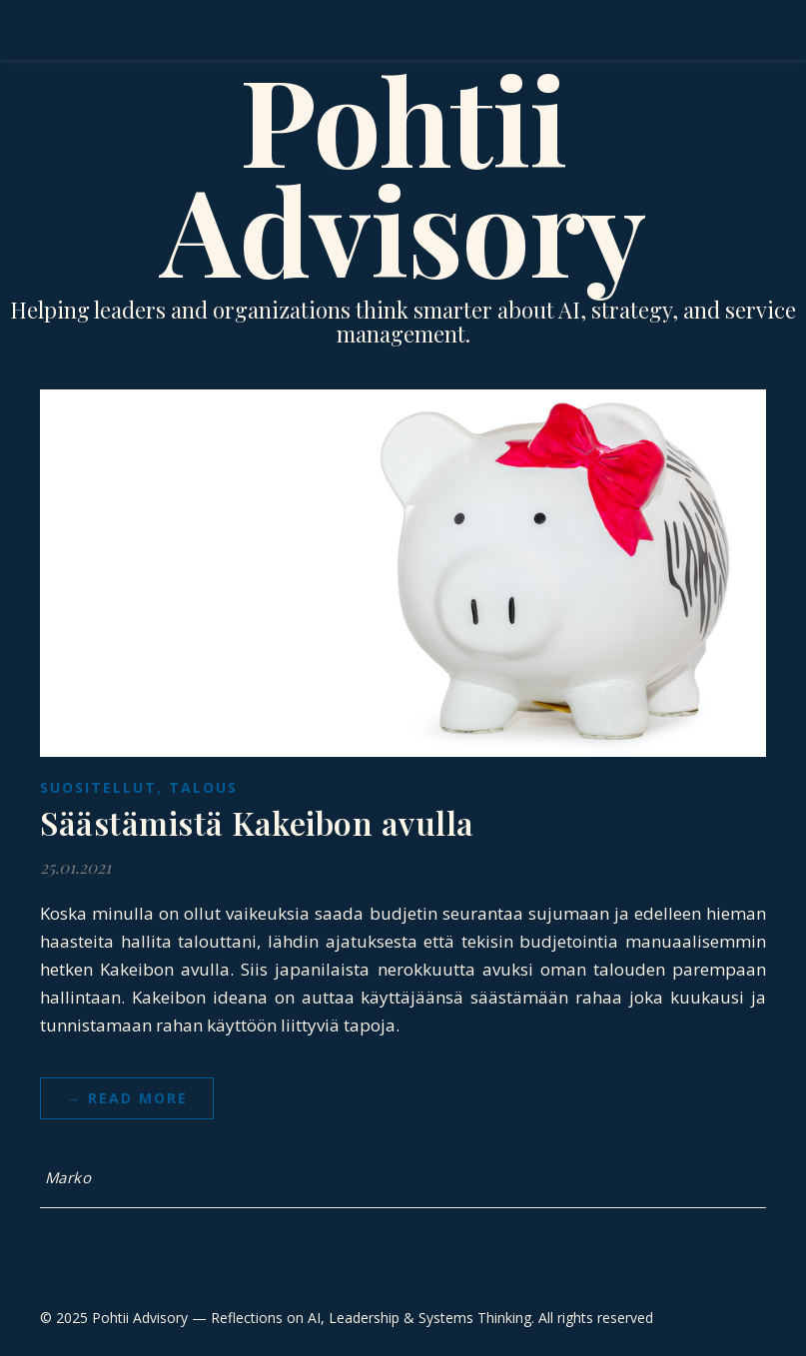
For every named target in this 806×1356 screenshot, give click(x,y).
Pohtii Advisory (403, 173)
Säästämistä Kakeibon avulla (257, 822)
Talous (203, 787)
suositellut (98, 787)
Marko (68, 1177)
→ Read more (127, 1097)
